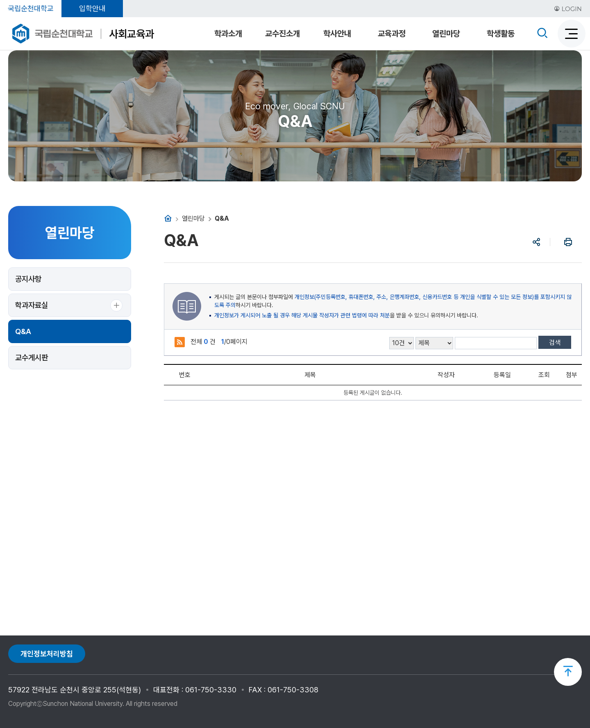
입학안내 (92, 8)
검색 (554, 342)
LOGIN (568, 9)
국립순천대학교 (31, 8)
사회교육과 (131, 33)
